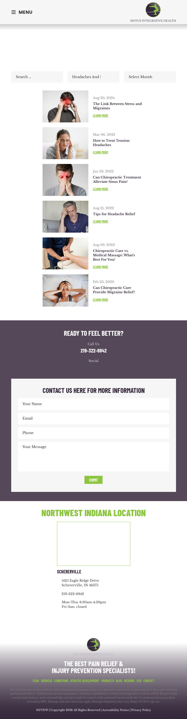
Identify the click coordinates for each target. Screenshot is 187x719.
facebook (80, 369)
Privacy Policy (141, 710)
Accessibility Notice (116, 710)
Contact (149, 680)
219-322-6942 (94, 350)
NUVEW (42, 710)
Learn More (100, 115)
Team (36, 680)
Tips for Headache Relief (114, 214)
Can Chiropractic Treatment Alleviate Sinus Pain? (117, 179)
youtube (98, 369)
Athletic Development (84, 680)
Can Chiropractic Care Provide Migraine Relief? (114, 290)
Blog (119, 680)
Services (46, 680)
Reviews (129, 680)
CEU (139, 680)
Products (107, 680)
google (89, 369)
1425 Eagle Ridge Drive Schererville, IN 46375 (80, 582)
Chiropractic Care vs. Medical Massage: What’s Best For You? (114, 255)
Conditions (61, 680)
